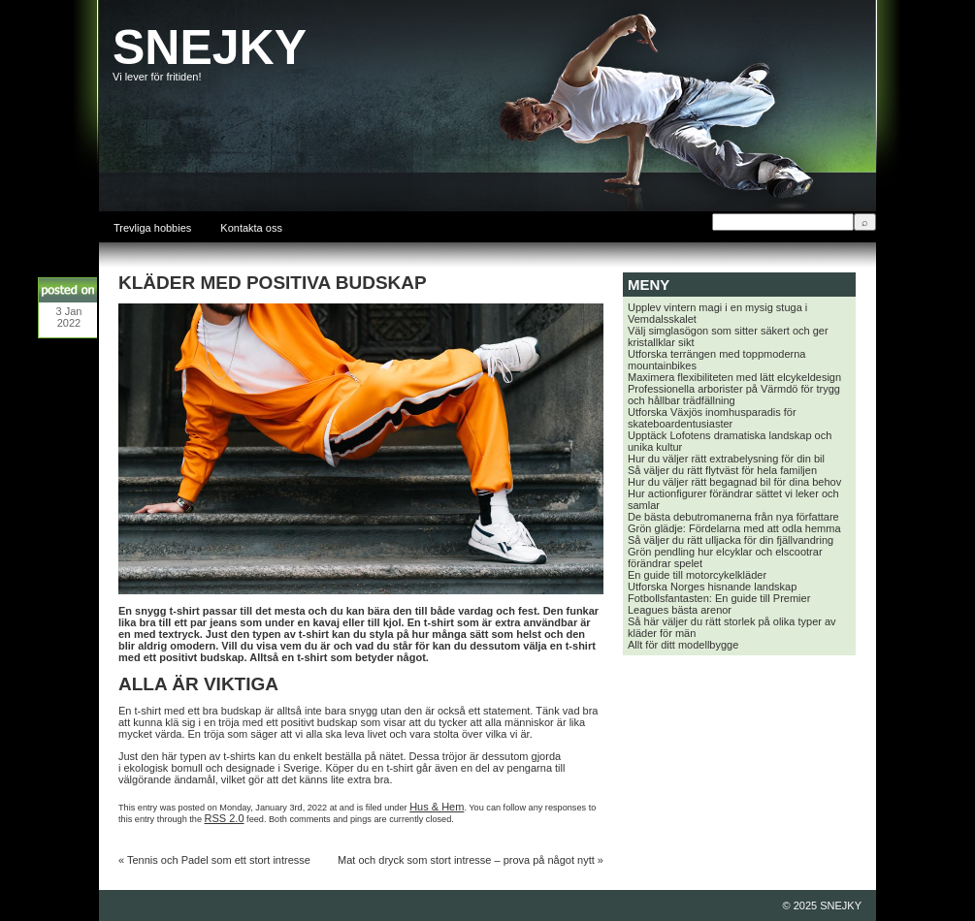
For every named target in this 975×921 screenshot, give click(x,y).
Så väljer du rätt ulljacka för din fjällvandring (730, 540)
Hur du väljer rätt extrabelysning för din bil (726, 458)
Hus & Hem (436, 806)
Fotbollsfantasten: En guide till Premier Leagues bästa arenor (719, 604)
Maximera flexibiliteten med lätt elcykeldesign (734, 377)
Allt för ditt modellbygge (683, 645)
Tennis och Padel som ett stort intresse (218, 860)
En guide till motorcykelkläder (697, 575)
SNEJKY (210, 47)
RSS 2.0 (224, 818)
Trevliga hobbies (152, 228)
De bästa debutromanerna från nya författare (733, 517)
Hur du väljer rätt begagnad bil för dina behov (734, 482)
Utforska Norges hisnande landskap (712, 586)
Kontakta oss (251, 228)
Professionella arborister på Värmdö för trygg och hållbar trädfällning (734, 394)
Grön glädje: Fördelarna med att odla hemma (734, 528)
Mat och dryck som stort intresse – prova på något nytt (466, 860)
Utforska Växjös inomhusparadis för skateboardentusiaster (712, 417)
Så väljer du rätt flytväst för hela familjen (722, 470)
